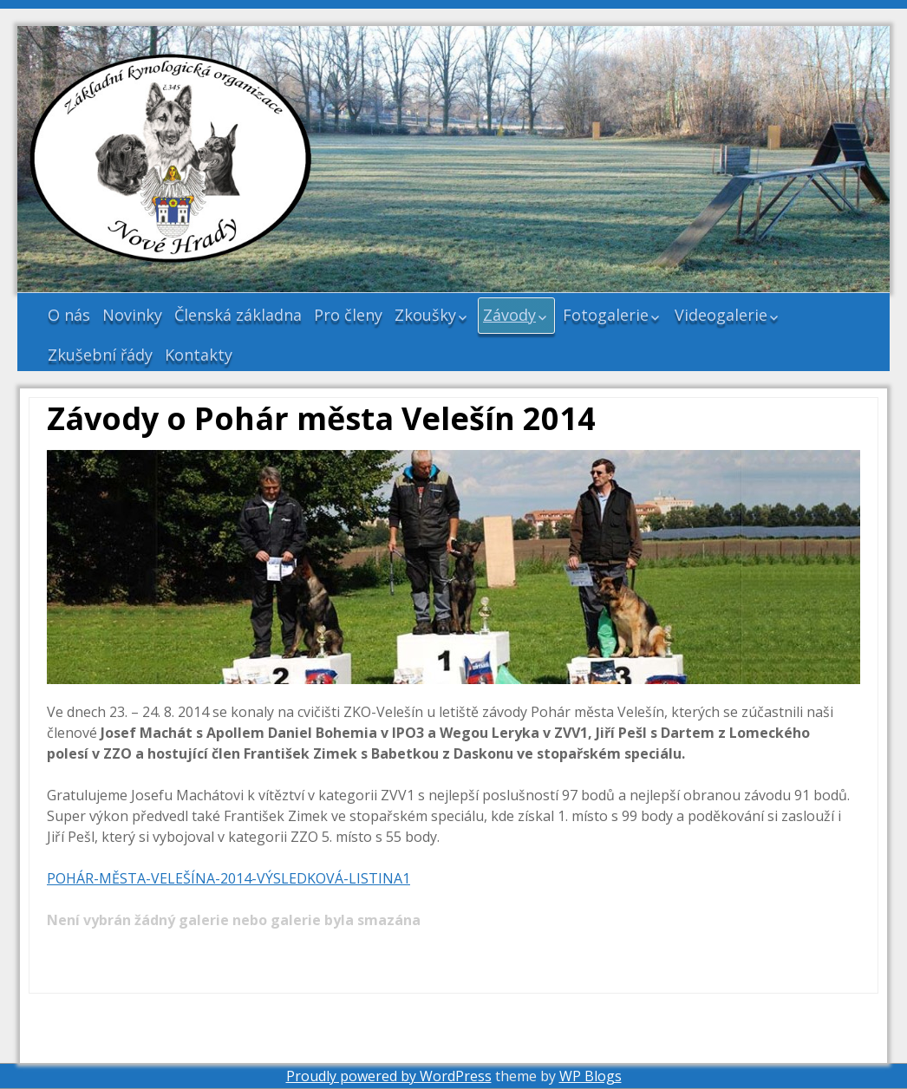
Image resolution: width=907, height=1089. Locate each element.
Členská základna (238, 314)
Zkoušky (425, 314)
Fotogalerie (606, 314)
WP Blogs (590, 1076)
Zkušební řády (100, 354)
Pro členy (348, 314)
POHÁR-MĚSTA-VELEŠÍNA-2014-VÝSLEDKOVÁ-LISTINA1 (228, 878)
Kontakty (198, 354)
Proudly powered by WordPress (389, 1076)
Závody (509, 314)
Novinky (132, 314)
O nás (69, 314)
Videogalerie (721, 314)
